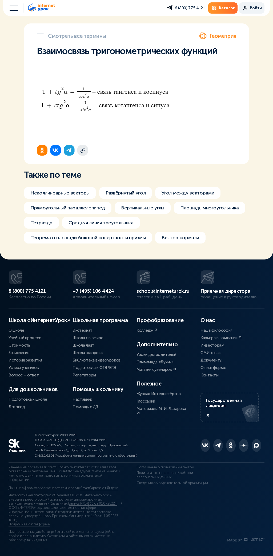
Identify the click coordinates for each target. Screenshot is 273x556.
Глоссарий (145, 401)
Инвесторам (212, 345)
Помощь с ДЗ (85, 407)
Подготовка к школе (28, 399)
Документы (211, 360)
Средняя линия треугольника (101, 222)
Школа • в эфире (88, 338)
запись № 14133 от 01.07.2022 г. (93, 503)
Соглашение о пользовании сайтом (165, 467)
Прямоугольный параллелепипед (67, 207)
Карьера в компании (221, 338)
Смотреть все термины (71, 36)
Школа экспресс (88, 353)
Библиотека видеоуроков (97, 360)
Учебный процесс (25, 338)
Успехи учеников (24, 368)
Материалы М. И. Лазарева (161, 411)
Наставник (82, 399)
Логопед (17, 407)
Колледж (146, 330)
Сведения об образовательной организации (172, 483)
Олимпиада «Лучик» (155, 362)
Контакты (209, 375)
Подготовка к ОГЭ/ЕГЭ (94, 368)
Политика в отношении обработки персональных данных (164, 475)
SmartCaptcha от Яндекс (99, 488)
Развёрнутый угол (126, 193)
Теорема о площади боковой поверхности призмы (88, 237)
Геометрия (217, 36)
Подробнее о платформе (29, 524)
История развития (25, 360)
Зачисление (19, 353)
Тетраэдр (41, 222)
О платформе (213, 368)
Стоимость (19, 345)
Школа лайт (83, 345)
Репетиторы (84, 375)
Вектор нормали (180, 237)
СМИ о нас (210, 353)
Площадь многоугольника (209, 207)
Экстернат (83, 330)
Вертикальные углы (142, 207)
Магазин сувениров (156, 369)
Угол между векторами (188, 193)
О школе (16, 330)
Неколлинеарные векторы (60, 193)
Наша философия (216, 330)
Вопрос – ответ (24, 375)
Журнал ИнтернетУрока (158, 394)
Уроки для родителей (156, 354)
